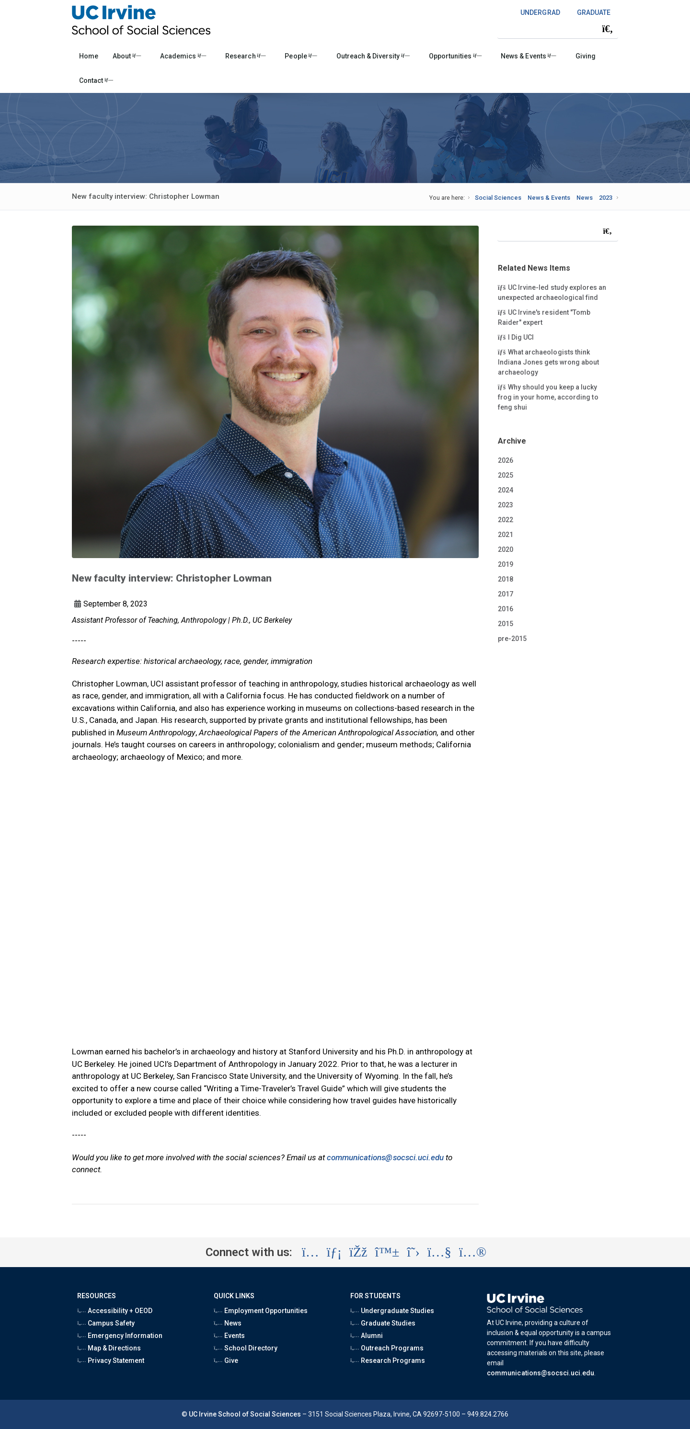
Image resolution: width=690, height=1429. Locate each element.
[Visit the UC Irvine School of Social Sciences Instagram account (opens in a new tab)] (310, 1252)
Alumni (366, 1335)
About (127, 56)
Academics (183, 56)
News (584, 197)
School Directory (245, 1348)
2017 (505, 594)
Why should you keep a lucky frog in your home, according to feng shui (548, 396)
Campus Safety (106, 1323)
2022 (505, 520)
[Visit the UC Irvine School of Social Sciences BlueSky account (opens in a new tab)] (387, 1252)
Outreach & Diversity (373, 56)
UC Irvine (203, 1414)
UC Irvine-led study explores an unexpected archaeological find (552, 292)
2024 (505, 490)
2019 (505, 564)
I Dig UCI (522, 336)
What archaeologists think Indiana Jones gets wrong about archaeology (548, 361)
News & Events (528, 56)
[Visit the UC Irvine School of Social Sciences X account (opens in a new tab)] (413, 1252)
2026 (505, 460)
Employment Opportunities (261, 1311)
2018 (505, 579)
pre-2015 (512, 638)
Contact (96, 80)
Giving (585, 56)
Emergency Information (119, 1335)
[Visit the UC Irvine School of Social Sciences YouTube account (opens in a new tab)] (439, 1252)
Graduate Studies (382, 1323)
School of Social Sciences (259, 1414)
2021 (505, 534)
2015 (505, 624)
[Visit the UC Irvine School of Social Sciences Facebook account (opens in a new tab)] (358, 1252)
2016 (505, 609)
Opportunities (455, 56)
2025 (505, 475)
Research (245, 56)
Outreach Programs (387, 1348)
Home (88, 56)
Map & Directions (109, 1348)
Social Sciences (498, 197)
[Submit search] (607, 28)
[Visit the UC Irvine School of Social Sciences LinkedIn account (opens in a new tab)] (334, 1252)
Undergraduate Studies (392, 1311)
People (301, 56)
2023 (605, 197)
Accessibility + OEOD (114, 1311)
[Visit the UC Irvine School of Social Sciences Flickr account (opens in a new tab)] (472, 1252)
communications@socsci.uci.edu (385, 1157)
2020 (505, 549)
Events (229, 1335)
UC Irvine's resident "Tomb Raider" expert (544, 317)
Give (226, 1360)
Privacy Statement (110, 1360)
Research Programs (387, 1360)
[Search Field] (557, 28)
